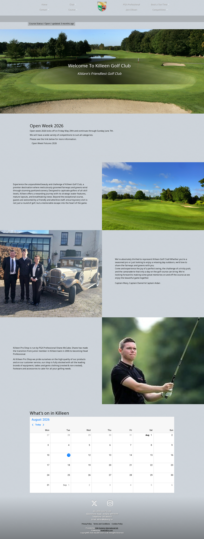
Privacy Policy (87, 524)
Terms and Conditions (101, 524)
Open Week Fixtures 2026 (44, 143)
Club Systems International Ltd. (106, 528)
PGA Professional (131, 4)
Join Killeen (131, 9)
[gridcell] (60, 458)
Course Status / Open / (51, 23)
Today (38, 424)
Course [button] (72, 9)
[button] (40, 438)
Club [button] (71, 4)
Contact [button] (43, 9)
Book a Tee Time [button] (159, 4)
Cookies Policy (117, 524)
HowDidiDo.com (107, 530)
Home (44, 4)
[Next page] (43, 424)
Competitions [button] (159, 9)
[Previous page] (32, 424)
